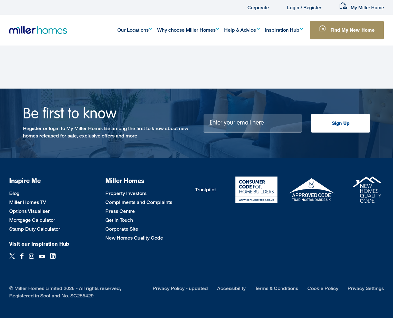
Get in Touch (119, 220)
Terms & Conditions (276, 288)
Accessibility (231, 288)
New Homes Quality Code (134, 238)
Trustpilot (205, 190)
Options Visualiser (29, 211)
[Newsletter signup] (253, 123)
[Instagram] (31, 259)
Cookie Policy (322, 288)
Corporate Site (121, 229)
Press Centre (120, 211)
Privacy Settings (366, 288)
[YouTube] (42, 259)
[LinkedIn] (53, 259)
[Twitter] (12, 259)
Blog (14, 193)
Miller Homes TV (27, 202)
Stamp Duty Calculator (34, 229)
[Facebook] (22, 259)
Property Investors (125, 193)
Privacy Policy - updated (180, 288)
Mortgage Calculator (32, 220)
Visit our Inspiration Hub (39, 244)
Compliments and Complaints (138, 202)
